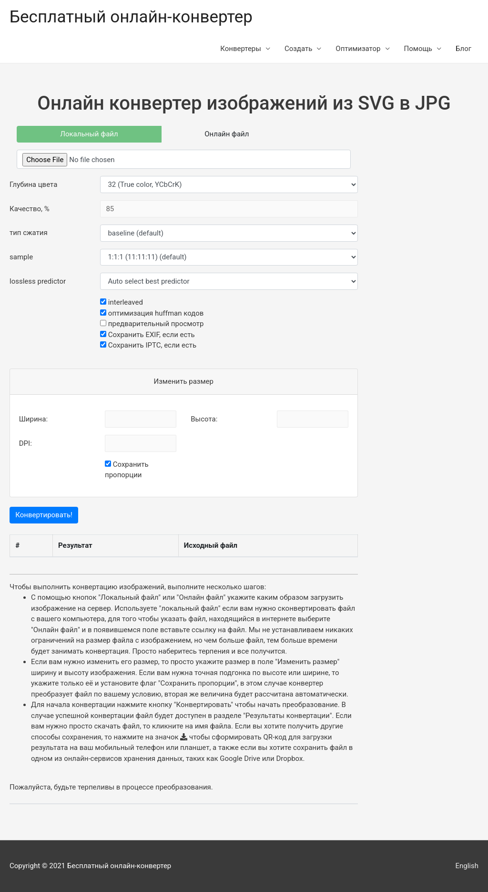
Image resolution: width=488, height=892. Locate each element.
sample (21, 257)
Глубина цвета (33, 184)
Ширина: (33, 419)
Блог (463, 48)
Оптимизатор (358, 48)
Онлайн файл (226, 134)
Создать (298, 48)
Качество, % (30, 209)
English (466, 865)
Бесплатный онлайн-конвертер (131, 17)
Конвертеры (240, 48)
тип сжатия (29, 232)
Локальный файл (89, 134)
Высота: (204, 419)
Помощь (418, 48)
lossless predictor (38, 281)
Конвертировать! (43, 515)
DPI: (25, 443)
